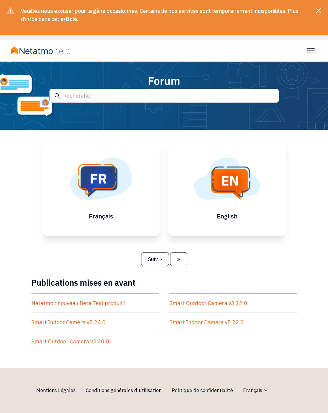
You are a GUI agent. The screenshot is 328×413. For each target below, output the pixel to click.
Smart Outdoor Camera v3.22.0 (208, 304)
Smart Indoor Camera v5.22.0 (207, 323)
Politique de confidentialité (202, 390)
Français (255, 390)
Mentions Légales (56, 390)
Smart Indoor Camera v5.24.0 (68, 323)
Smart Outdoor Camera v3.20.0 (70, 342)
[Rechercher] (164, 96)
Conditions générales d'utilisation (123, 390)
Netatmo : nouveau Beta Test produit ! (78, 304)
